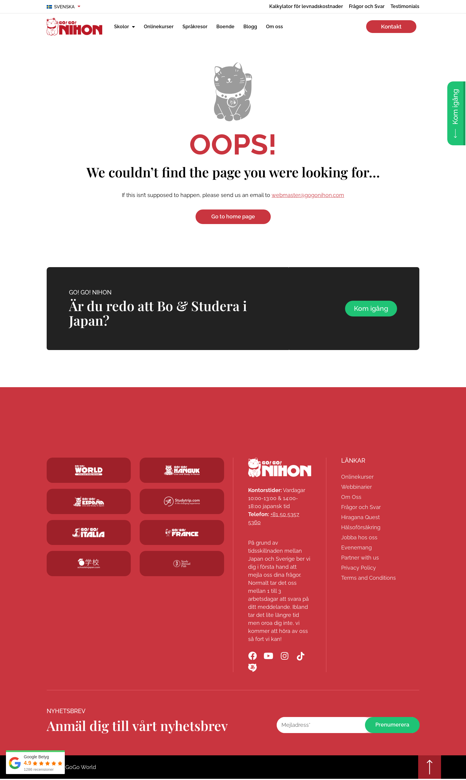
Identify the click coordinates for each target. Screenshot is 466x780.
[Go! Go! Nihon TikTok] (301, 656)
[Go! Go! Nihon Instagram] (285, 656)
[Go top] (429, 768)
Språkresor (194, 26)
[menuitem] (64, 7)
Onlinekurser (159, 26)
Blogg (250, 26)
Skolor (124, 27)
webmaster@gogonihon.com (308, 195)
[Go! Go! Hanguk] (89, 532)
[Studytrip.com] (182, 502)
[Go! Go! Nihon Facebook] (252, 656)
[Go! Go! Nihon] (279, 468)
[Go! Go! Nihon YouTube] (269, 656)
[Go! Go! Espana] (89, 502)
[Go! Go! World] (89, 470)
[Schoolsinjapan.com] (89, 564)
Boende (225, 26)
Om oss (274, 26)
